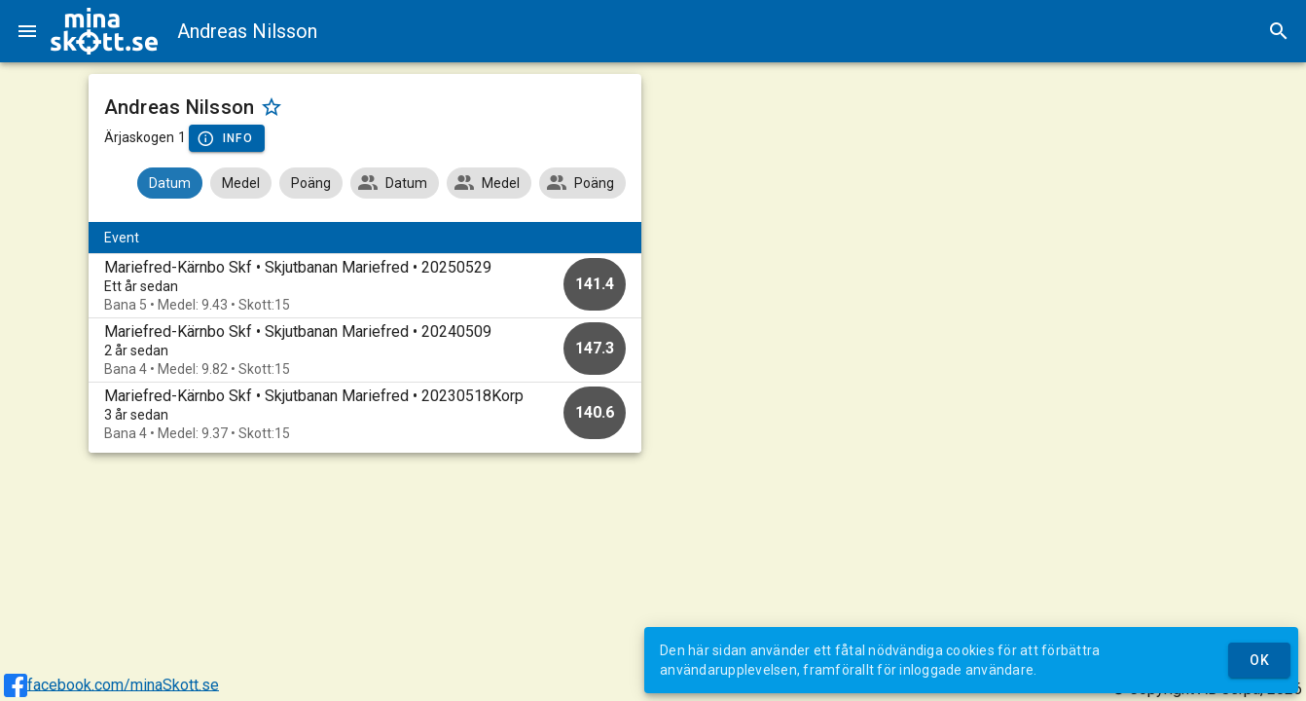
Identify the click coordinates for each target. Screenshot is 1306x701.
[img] (104, 31)
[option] (365, 285)
